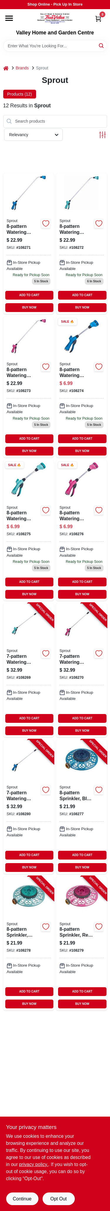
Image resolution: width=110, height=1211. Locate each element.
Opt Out (58, 1198)
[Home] (6, 68)
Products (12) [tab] (19, 94)
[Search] (101, 45)
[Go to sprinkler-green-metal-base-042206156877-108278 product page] (28, 943)
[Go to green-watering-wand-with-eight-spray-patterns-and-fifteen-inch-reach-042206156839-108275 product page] (28, 530)
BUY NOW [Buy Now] (29, 307)
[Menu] (9, 18)
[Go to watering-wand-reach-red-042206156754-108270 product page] (81, 670)
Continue (22, 1198)
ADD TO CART (29, 295)
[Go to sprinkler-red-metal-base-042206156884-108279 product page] (81, 943)
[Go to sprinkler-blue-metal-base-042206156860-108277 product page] (81, 806)
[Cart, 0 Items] (98, 19)
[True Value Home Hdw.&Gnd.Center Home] (54, 19)
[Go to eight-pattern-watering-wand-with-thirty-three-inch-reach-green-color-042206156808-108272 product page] (81, 243)
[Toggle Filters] (102, 134)
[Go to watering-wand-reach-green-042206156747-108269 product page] (28, 670)
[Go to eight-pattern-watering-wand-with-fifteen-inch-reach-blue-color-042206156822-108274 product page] (81, 386)
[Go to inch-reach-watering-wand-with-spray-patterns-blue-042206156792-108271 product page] (28, 243)
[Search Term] (55, 46)
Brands (22, 68)
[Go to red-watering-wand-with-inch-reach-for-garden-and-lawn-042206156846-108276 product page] (81, 530)
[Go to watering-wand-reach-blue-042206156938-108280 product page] (28, 806)
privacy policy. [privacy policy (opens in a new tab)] (33, 1164)
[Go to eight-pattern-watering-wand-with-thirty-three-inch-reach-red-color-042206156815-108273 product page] (28, 386)
